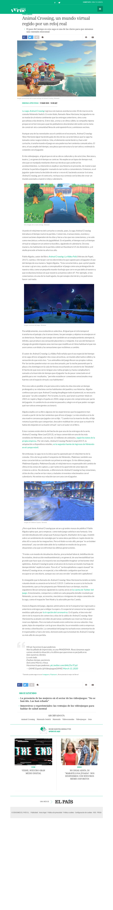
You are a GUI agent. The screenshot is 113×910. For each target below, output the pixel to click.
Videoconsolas (68, 719)
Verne (18, 10)
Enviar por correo (92, 37)
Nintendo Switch (44, 719)
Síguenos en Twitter (59, 2)
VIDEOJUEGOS (27, 14)
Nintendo (57, 719)
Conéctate (87, 2)
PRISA (99, 812)
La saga (33, 111)
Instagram (45, 674)
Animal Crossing (28, 719)
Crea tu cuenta (97, 2)
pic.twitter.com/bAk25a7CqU (63, 665)
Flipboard (53, 674)
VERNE (33, 767)
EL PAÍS (64, 802)
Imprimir (86, 37)
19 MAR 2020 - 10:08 (48, 103)
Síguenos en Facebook (55, 2)
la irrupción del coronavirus (55, 612)
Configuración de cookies (83, 812)
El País (18, 2)
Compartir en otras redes (36, 37)
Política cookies (68, 812)
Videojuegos (81, 719)
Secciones (100, 9)
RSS (94, 812)
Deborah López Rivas (30, 103)
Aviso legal (42, 812)
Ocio (90, 719)
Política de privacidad (55, 812)
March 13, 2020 (70, 668)
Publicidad (34, 812)
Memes (79, 767)
